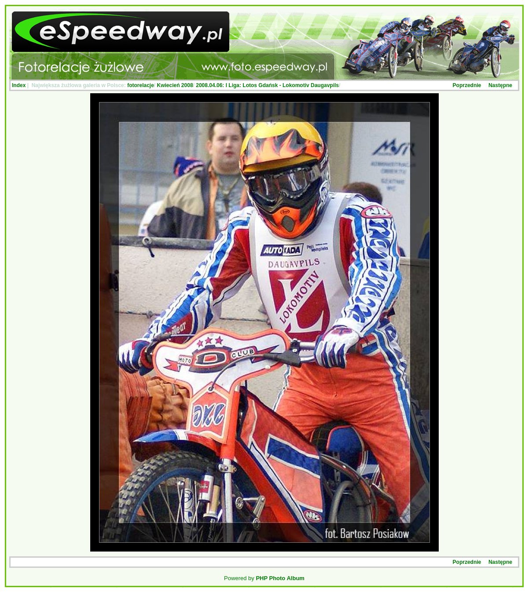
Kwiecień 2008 (175, 85)
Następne (500, 85)
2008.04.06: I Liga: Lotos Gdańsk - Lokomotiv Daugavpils (267, 85)
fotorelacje (140, 85)
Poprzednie (467, 85)
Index (19, 85)
